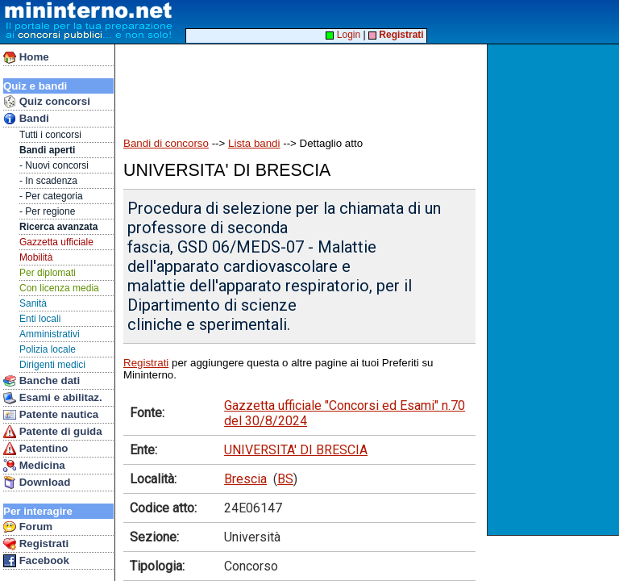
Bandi (26, 118)
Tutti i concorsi (50, 134)
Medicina (34, 465)
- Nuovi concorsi (54, 165)
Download (36, 482)
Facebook (36, 560)
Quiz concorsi (46, 101)
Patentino (35, 448)
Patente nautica (50, 414)
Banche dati (41, 380)
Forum (27, 526)
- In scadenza (48, 180)
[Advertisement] (555, 290)
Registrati (36, 543)
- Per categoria (51, 196)
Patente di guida (52, 431)
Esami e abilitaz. (52, 397)
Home (26, 57)
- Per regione (47, 211)
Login (343, 34)
